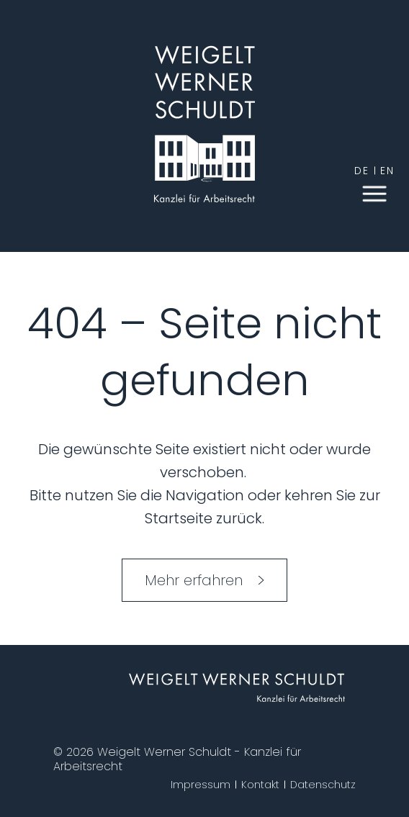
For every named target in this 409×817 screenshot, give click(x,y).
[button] (374, 192)
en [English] (387, 170)
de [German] (361, 170)
